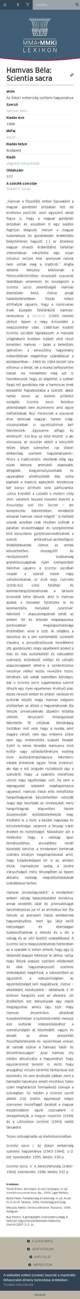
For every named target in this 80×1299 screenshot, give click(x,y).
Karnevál (38, 316)
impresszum (40, 1265)
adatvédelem (40, 1249)
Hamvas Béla (16, 111)
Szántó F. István (18, 189)
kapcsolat (40, 1257)
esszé (10, 137)
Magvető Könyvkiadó (22, 163)
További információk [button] (18, 1284)
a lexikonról (40, 1241)
